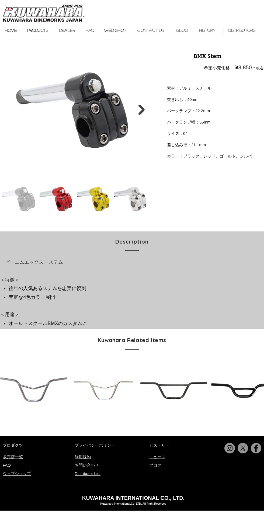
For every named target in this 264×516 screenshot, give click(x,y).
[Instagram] (229, 448)
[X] (243, 448)
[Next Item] (141, 110)
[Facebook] (256, 448)
